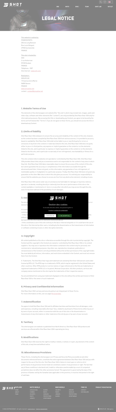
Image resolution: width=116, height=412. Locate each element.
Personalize (50, 215)
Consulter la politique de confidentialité (58, 210)
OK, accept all (64, 215)
